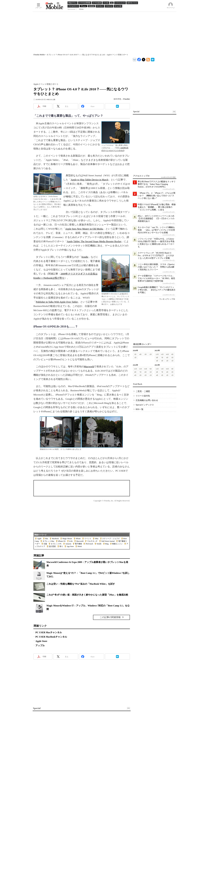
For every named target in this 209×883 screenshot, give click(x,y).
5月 (135, 354)
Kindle (85, 257)
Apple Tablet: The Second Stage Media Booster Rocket (94, 241)
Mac (46, 539)
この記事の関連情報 (110, 617)
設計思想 (52, 546)
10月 (167, 354)
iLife (71, 541)
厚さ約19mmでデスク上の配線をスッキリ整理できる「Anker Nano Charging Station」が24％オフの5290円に (156, 184)
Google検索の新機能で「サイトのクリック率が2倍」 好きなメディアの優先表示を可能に (156, 290)
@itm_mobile (143, 59)
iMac (97, 539)
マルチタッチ (92, 541)
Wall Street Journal (108, 541)
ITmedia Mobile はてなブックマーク (152, 59)
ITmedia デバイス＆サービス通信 (134, 59)
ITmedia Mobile (39, 55)
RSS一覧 (139, 409)
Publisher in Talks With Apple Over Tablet (57, 302)
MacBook (55, 539)
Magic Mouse (67, 539)
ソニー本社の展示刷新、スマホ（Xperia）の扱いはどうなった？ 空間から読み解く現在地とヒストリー (157, 267)
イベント (87, 539)
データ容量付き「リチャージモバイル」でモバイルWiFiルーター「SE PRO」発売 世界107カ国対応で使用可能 (157, 278)
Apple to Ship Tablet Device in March (89, 179)
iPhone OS (62, 541)
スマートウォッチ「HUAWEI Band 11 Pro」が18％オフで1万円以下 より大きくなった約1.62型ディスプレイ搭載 (156, 255)
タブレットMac (48, 541)
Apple (39, 539)
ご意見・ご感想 (143, 391)
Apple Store (41, 641)
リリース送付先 (143, 396)
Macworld (89, 366)
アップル (40, 645)
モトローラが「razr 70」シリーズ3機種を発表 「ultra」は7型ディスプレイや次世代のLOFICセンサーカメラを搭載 (156, 230)
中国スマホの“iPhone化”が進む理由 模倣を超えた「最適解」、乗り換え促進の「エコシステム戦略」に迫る (157, 207)
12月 (157, 354)
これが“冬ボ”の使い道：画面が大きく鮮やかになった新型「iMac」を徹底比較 (87, 594)
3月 (145, 354)
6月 (167, 357)
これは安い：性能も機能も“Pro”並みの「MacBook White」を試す (80, 584)
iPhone (78, 539)
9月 (172, 354)
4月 (140, 354)
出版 (45, 544)
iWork (80, 546)
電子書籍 (78, 544)
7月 (162, 357)
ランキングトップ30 (167, 299)
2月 (150, 354)
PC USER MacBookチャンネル (51, 637)
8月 (157, 357)
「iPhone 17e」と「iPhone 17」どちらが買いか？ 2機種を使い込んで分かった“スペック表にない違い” (156, 195)
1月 (135, 357)
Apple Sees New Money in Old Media (84, 228)
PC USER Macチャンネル (48, 632)
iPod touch (89, 544)
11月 (162, 354)
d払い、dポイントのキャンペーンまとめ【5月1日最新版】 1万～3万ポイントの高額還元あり (156, 218)
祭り (61, 546)
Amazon (68, 544)
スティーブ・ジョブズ (111, 539)
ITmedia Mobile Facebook (139, 59)
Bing (107, 544)
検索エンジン (117, 544)
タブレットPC (56, 544)
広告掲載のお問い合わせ (147, 400)
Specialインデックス (145, 405)
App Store (70, 546)
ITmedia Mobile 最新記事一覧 (148, 59)
